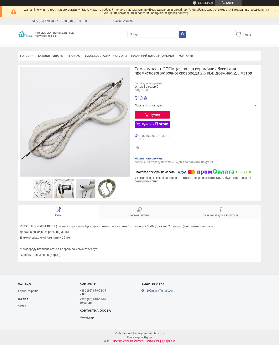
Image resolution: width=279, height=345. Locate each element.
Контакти (186, 55)
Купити (155, 115)
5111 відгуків (205, 2)
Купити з (155, 124)
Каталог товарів (50, 55)
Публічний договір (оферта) (152, 55)
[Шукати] (182, 34)
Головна (26, 55)
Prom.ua (159, 333)
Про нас (74, 55)
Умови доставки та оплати (105, 55)
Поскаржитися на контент (128, 341)
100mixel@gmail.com (160, 290)
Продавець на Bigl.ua (139, 337)
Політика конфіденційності (160, 341)
